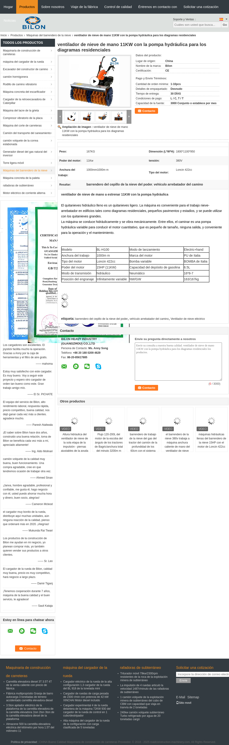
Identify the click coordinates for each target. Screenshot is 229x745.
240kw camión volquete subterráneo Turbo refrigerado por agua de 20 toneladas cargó (142, 716)
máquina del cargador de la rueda (23, 61)
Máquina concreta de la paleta (21, 178)
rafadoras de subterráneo (18, 185)
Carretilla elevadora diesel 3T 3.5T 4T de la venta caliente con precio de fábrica (29, 685)
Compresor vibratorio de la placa (22, 118)
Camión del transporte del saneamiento (27, 133)
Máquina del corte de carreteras (22, 125)
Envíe (183, 680)
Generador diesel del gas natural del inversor (25, 153)
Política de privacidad (24, 742)
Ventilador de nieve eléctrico (188, 318)
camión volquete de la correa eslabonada (20, 142)
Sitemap (193, 697)
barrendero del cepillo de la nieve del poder (101, 318)
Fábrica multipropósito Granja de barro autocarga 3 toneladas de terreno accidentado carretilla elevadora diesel (29, 697)
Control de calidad (118, 7)
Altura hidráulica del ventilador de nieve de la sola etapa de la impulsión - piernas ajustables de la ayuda (74, 442)
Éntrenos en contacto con (157, 7)
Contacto (148, 111)
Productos (27, 7)
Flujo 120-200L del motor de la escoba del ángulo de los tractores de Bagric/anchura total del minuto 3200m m (109, 442)
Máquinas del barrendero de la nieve (48, 35)
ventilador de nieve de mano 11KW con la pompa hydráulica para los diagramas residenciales (95, 131)
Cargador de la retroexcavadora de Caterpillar (24, 101)
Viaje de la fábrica (84, 7)
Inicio (3, 35)
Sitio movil (183, 702)
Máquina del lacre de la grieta (21, 110)
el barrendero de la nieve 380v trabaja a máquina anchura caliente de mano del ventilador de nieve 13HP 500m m (177, 444)
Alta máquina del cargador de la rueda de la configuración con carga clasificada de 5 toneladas (86, 724)
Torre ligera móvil (13, 163)
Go (225, 24)
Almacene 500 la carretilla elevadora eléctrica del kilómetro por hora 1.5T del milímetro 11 (30, 727)
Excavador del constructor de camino (25, 69)
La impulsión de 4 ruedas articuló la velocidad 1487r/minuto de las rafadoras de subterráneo (144, 689)
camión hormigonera (15, 76)
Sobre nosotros (52, 7)
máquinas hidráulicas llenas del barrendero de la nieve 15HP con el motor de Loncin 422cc (211, 440)
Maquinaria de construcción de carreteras (21, 52)
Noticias (10, 20)
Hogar (8, 7)
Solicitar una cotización (200, 7)
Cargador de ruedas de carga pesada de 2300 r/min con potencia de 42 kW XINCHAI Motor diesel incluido (86, 697)
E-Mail (180, 697)
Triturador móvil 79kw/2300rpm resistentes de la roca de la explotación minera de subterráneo (143, 677)
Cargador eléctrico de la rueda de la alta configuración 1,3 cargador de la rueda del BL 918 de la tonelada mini (87, 685)
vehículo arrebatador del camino (149, 318)
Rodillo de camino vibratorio (20, 84)
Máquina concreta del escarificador (24, 91)
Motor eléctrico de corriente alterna (24, 193)
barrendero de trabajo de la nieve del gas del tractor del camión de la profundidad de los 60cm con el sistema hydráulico (143, 444)
